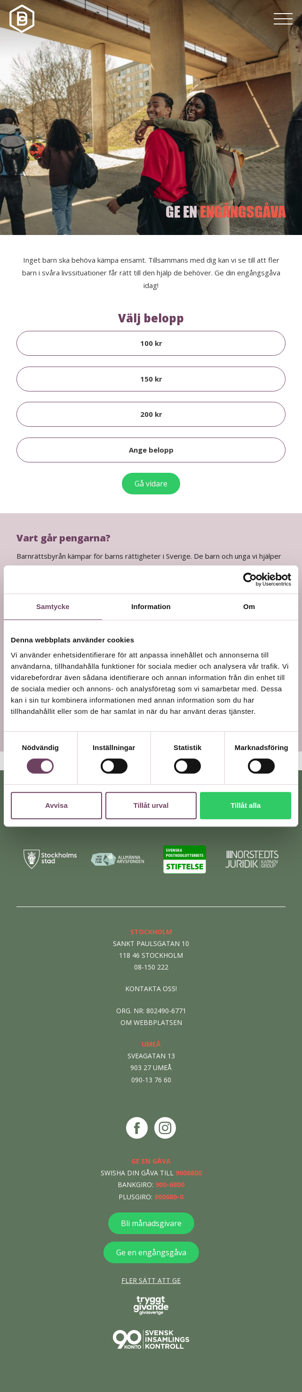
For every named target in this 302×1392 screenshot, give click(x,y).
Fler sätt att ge (151, 1280)
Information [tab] (151, 606)
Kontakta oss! (151, 988)
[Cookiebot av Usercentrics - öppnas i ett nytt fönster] (250, 579)
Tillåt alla (245, 805)
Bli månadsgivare (151, 1223)
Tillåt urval (151, 805)
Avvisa (56, 805)
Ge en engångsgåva (151, 1252)
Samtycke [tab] (53, 606)
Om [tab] (249, 606)
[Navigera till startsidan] (23, 19)
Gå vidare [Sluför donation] (151, 483)
